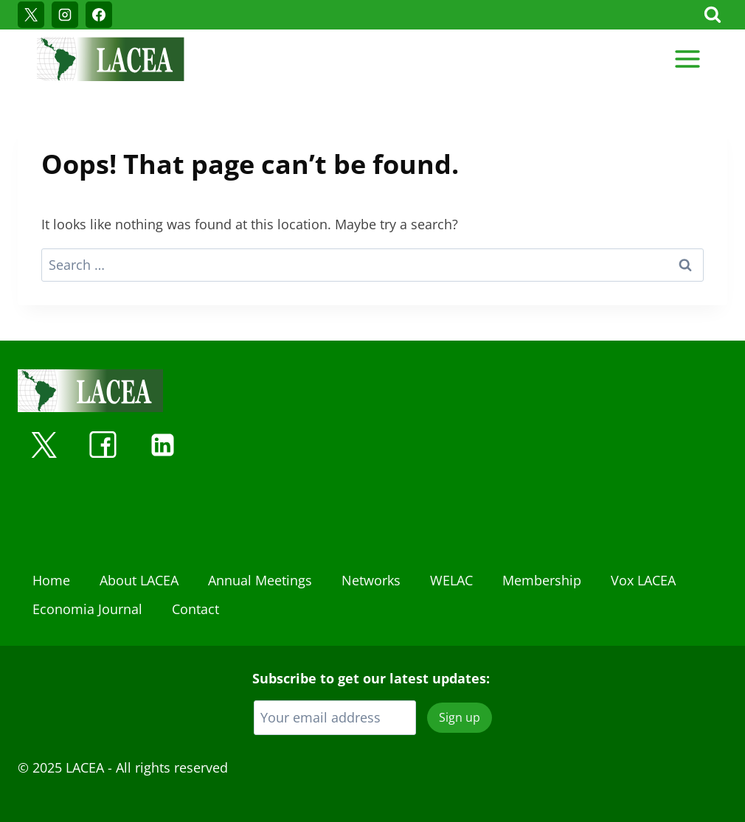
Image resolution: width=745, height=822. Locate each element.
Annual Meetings (260, 580)
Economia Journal (87, 609)
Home (51, 580)
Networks (371, 580)
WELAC (451, 580)
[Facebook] (99, 14)
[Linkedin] (162, 444)
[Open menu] (687, 58)
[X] (31, 14)
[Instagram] (65, 14)
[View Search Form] (712, 14)
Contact (195, 609)
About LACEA (139, 580)
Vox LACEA (643, 580)
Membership (541, 580)
